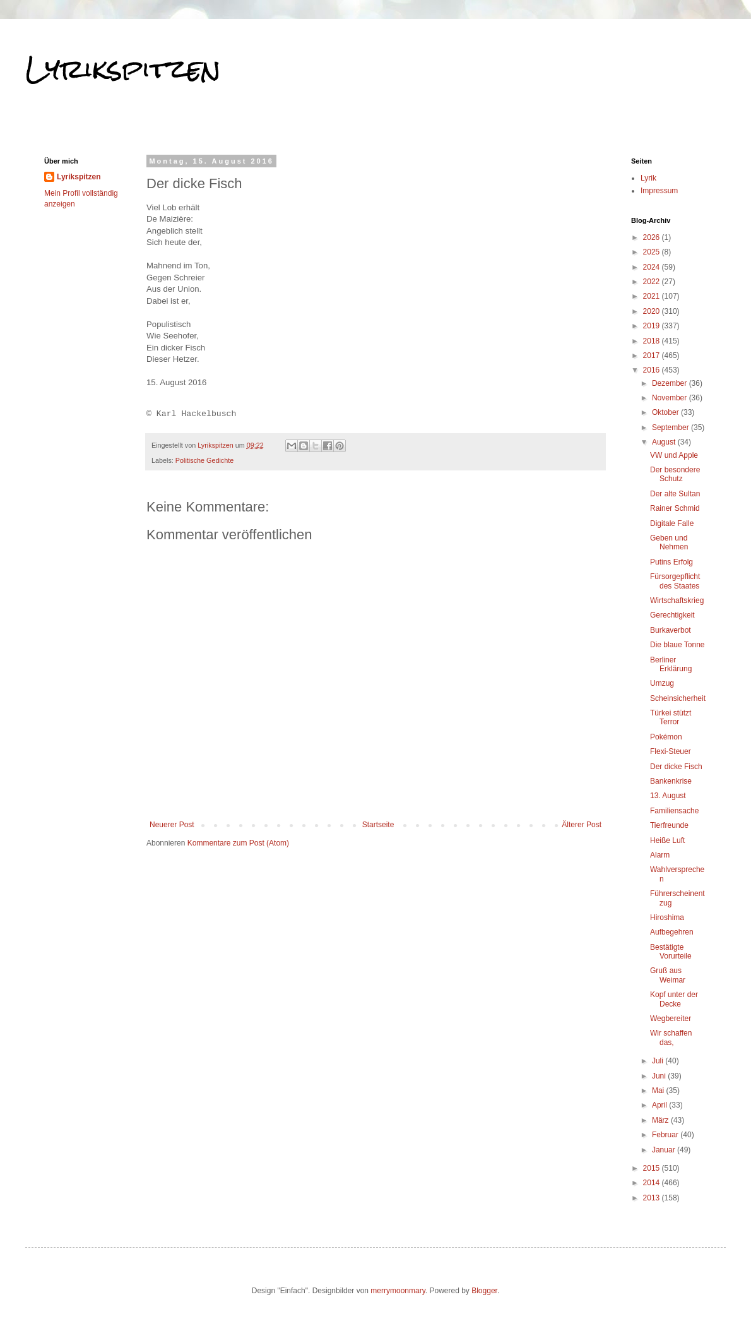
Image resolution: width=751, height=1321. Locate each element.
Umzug (662, 683)
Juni (660, 1076)
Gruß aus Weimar (667, 975)
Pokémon (666, 736)
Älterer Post (581, 824)
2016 (652, 370)
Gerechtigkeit (672, 615)
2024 (652, 267)
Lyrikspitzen (123, 69)
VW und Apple (674, 455)
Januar (664, 1149)
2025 (652, 252)
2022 (652, 281)
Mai (659, 1090)
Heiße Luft (667, 840)
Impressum (659, 190)
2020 (652, 311)
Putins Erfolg (671, 562)
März (661, 1120)
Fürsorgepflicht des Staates (675, 581)
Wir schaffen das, (671, 1037)
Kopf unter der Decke (674, 999)
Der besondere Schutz (675, 474)
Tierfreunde (669, 825)
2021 (652, 296)
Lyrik (648, 178)
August (665, 442)
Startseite (378, 824)
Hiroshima (667, 917)
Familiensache (674, 810)
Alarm (660, 855)
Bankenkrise (671, 781)
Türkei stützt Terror (670, 717)
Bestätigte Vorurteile (671, 951)
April (660, 1105)
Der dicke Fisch (676, 766)
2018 (652, 341)
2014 (652, 1182)
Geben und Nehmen (669, 542)
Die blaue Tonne (677, 644)
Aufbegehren (672, 932)
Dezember (670, 383)
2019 (652, 325)
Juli (658, 1060)
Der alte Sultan (675, 493)
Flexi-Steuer (670, 751)
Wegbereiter (670, 1018)
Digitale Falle (672, 523)
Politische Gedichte (204, 460)
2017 (652, 355)
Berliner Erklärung (671, 664)
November (670, 397)
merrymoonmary (397, 1290)
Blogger (484, 1290)
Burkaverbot (670, 630)
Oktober (666, 412)
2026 (652, 237)
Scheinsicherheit (678, 698)
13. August (668, 795)
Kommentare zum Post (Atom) (238, 843)
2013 (652, 1197)
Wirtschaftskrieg (677, 600)
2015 (652, 1168)
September (671, 427)
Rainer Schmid (675, 508)
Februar (666, 1134)
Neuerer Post (172, 824)
